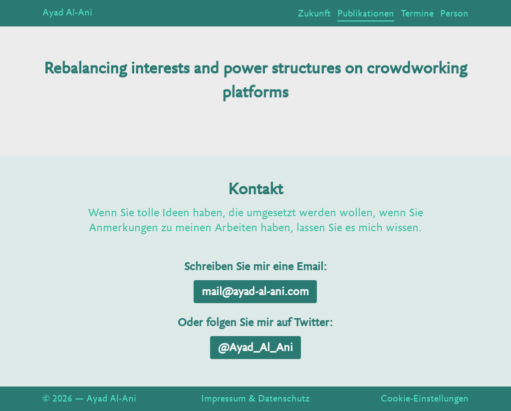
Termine (417, 13)
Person (454, 13)
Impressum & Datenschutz (255, 398)
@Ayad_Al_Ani (255, 347)
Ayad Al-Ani (67, 12)
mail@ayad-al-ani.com (255, 291)
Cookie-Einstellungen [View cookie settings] (425, 398)
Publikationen (365, 13)
